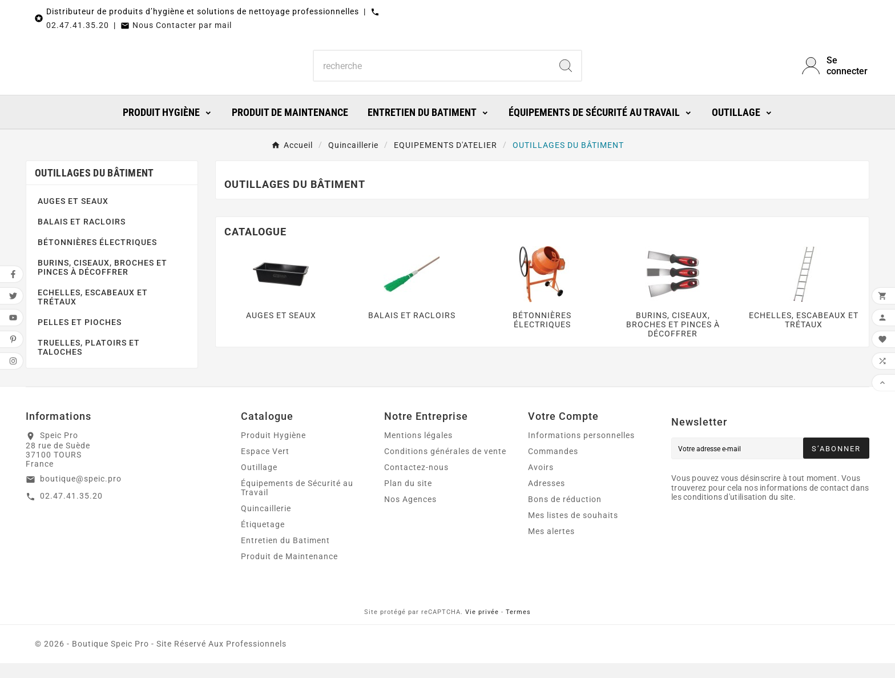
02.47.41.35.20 (77, 25)
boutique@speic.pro (81, 493)
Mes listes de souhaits (573, 530)
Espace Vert (265, 466)
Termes (518, 627)
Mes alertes (551, 546)
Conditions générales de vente (445, 466)
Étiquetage (263, 539)
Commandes (553, 466)
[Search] (565, 73)
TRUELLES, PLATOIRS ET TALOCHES (89, 362)
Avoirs (541, 482)
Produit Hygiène (273, 450)
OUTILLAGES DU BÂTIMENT (94, 188)
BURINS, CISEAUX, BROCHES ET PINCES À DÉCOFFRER (102, 282)
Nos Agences (410, 514)
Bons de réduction (565, 514)
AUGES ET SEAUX (73, 215)
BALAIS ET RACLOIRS (82, 236)
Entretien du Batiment (285, 555)
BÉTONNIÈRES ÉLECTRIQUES (97, 257)
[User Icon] (835, 73)
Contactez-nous (416, 482)
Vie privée (482, 627)
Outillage (259, 482)
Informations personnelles (581, 450)
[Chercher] (432, 73)
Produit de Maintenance (289, 571)
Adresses (546, 498)
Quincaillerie (266, 523)
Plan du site (408, 498)
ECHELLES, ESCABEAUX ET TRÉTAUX (93, 312)
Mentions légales (418, 450)
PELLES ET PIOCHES (80, 337)
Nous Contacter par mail (182, 25)
